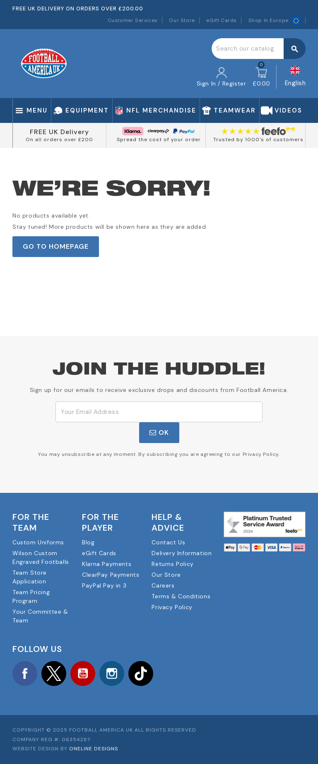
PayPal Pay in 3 (104, 585)
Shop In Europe (274, 20)
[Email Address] (159, 412)
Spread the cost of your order (159, 139)
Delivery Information (182, 553)
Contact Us (168, 542)
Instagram (111, 673)
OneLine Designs (93, 748)
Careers (163, 585)
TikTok (140, 673)
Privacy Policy (172, 607)
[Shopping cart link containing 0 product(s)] (261, 77)
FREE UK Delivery (59, 131)
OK (159, 432)
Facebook (24, 673)
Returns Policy (172, 564)
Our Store (182, 20)
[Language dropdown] (295, 77)
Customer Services (133, 20)
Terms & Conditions (181, 596)
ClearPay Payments (110, 574)
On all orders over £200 (59, 139)
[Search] (258, 48)
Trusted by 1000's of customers (258, 139)
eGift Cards (221, 20)
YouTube (82, 673)
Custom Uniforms (38, 542)
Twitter (53, 673)
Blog (88, 542)
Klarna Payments (106, 564)
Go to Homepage (56, 246)
